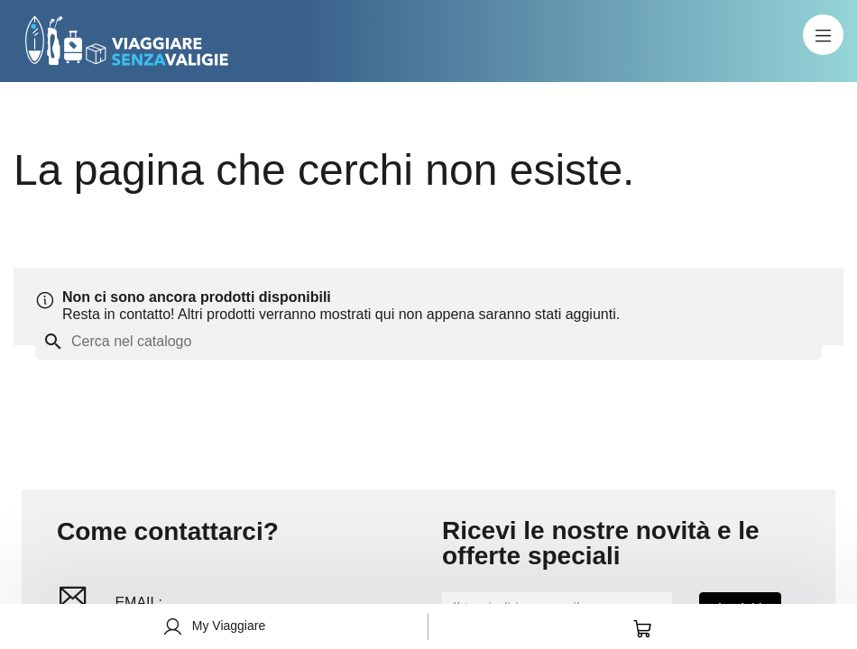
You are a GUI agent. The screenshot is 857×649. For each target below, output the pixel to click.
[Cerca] (428, 342)
